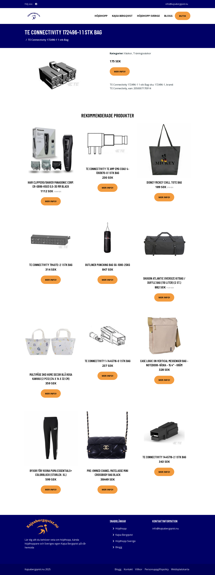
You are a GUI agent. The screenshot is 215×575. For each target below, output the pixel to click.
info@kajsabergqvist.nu (177, 4)
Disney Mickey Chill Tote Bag (164, 182)
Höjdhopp (101, 15)
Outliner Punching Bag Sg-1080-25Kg (107, 265)
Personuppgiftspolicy (157, 569)
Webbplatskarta (180, 569)
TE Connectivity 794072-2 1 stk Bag (50, 265)
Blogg (168, 15)
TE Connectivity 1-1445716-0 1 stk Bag (107, 361)
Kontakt (128, 569)
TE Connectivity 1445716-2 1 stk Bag (164, 457)
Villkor (138, 569)
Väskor (128, 53)
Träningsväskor (142, 53)
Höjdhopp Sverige (148, 15)
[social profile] (36, 4)
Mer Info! (119, 71)
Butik (182, 15)
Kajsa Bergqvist (122, 15)
